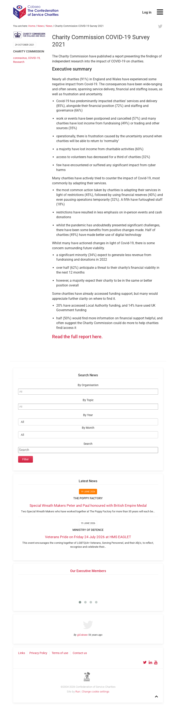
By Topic (88, 400)
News (40, 26)
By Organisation (88, 385)
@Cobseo (82, 634)
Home (31, 26)
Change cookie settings (95, 691)
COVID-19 (34, 57)
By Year (88, 415)
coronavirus (20, 57)
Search (88, 444)
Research (18, 61)
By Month (88, 428)
